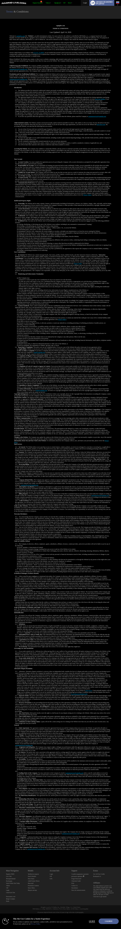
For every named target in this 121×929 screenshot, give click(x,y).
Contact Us (74, 885)
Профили (57, 3)
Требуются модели (33, 874)
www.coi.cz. (88, 690)
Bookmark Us (97, 876)
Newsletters (74, 888)
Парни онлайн (37, 2)
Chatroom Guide (76, 881)
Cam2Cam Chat (10, 892)
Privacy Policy (87, 195)
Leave (85, 921)
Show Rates (31, 878)
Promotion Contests (33, 885)
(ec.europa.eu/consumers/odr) (79, 694)
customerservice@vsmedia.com (18, 69)
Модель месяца (32, 890)
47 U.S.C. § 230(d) (38, 52)
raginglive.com (20, 36)
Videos (48, 3)
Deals (7, 901)
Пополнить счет (10, 896)
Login (85, 3)
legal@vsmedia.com (39, 352)
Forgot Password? (76, 878)
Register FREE (10, 874)
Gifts (51, 878)
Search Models (32, 876)
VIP (64, 3)
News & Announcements (78, 890)
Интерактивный (10, 878)
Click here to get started (99, 896)
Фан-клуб (30, 883)
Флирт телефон (10, 899)
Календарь (9, 881)
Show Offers (31, 888)
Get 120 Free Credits (99, 874)
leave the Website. (100, 99)
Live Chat (9, 876)
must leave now (101, 124)
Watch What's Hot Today (13, 883)
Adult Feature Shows (33, 881)
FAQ (72, 883)
